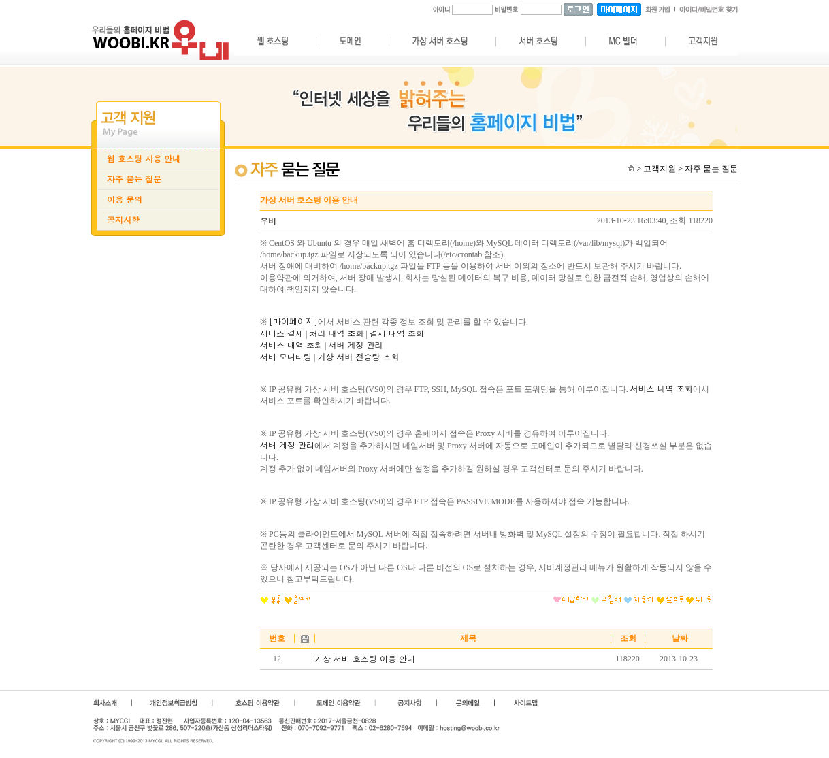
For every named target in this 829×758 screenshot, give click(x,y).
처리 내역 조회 (336, 333)
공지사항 (123, 219)
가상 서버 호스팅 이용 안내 (364, 658)
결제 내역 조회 (397, 333)
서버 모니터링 (286, 356)
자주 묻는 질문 (134, 179)
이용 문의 (124, 199)
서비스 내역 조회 (291, 345)
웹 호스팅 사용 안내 (143, 158)
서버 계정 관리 (355, 345)
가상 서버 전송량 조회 (358, 356)
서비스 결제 (282, 333)
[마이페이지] (293, 321)
